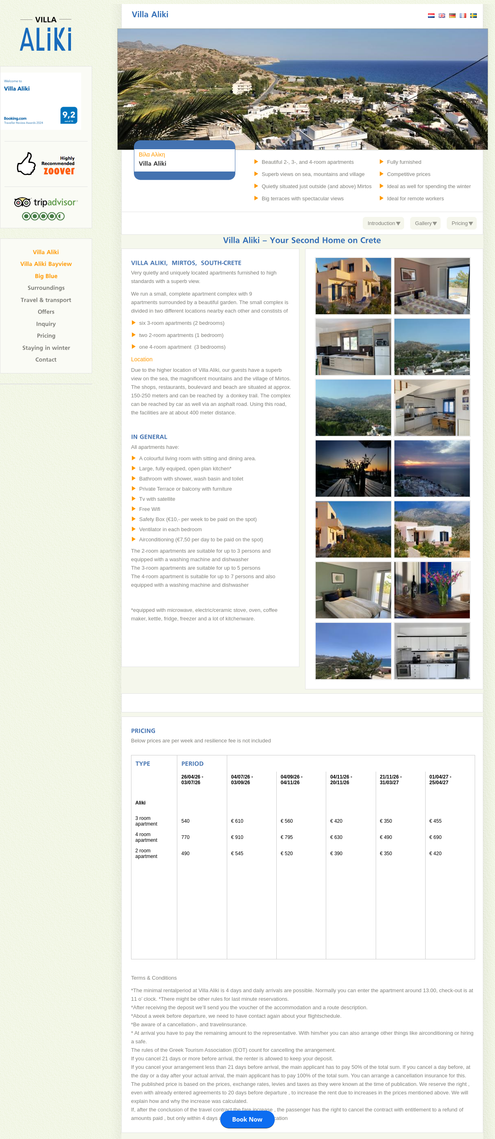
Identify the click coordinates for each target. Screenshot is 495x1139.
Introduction (381, 223)
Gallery (423, 223)
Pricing (460, 223)
